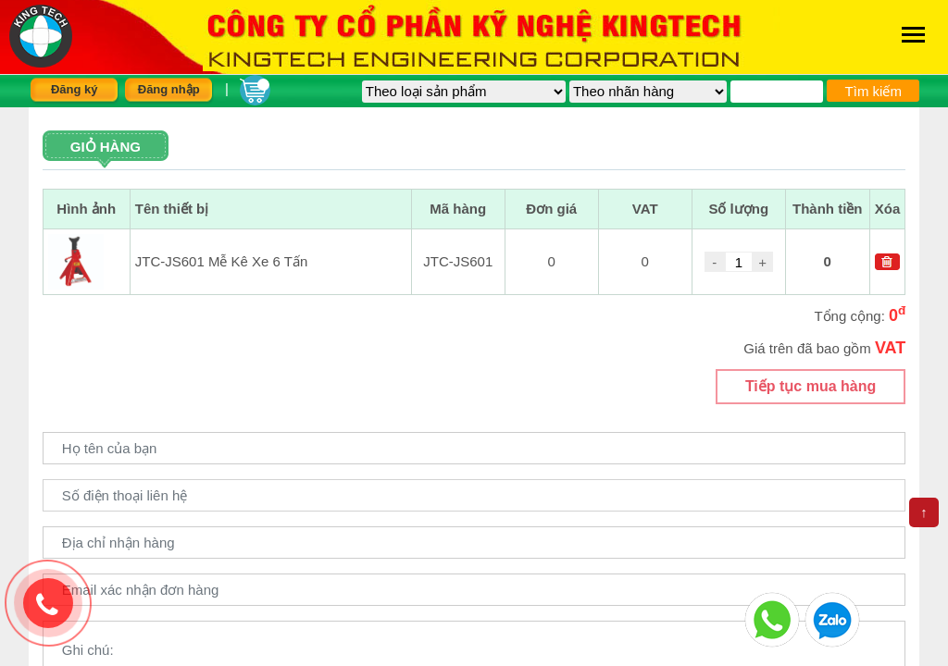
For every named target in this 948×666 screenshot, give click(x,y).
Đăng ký (74, 89)
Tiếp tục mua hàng (810, 386)
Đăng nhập (169, 89)
